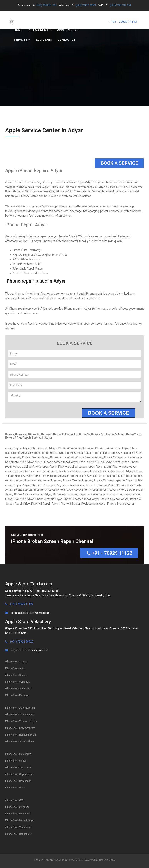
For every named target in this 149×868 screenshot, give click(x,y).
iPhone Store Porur (15, 787)
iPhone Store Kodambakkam (20, 728)
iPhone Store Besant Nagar (19, 820)
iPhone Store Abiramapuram (20, 707)
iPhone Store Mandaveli (17, 813)
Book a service (108, 413)
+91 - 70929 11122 (124, 21)
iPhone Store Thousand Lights (21, 721)
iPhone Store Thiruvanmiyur (19, 714)
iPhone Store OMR (14, 800)
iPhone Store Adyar (15, 668)
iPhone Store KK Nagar (17, 695)
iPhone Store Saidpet (16, 760)
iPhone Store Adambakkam (19, 741)
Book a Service (119, 163)
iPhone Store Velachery (17, 682)
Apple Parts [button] (68, 30)
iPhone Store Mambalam (18, 754)
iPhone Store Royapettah (18, 781)
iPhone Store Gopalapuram (19, 774)
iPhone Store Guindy (16, 675)
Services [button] (22, 39)
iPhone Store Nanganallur (18, 834)
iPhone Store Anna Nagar (18, 688)
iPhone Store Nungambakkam (21, 734)
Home (18, 30)
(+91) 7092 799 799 (120, 5)
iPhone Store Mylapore (17, 807)
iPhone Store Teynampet (18, 767)
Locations (44, 39)
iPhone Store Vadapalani (18, 827)
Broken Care (107, 860)
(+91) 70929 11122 (46, 5)
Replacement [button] (39, 30)
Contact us (66, 39)
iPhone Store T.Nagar (16, 661)
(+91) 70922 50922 (86, 5)
